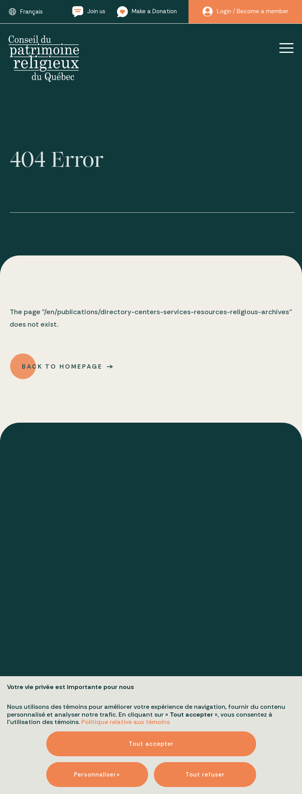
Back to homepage (63, 368)
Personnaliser (97, 751)
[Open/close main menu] (281, 47)
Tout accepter (151, 720)
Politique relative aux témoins (125, 698)
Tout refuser (205, 751)
